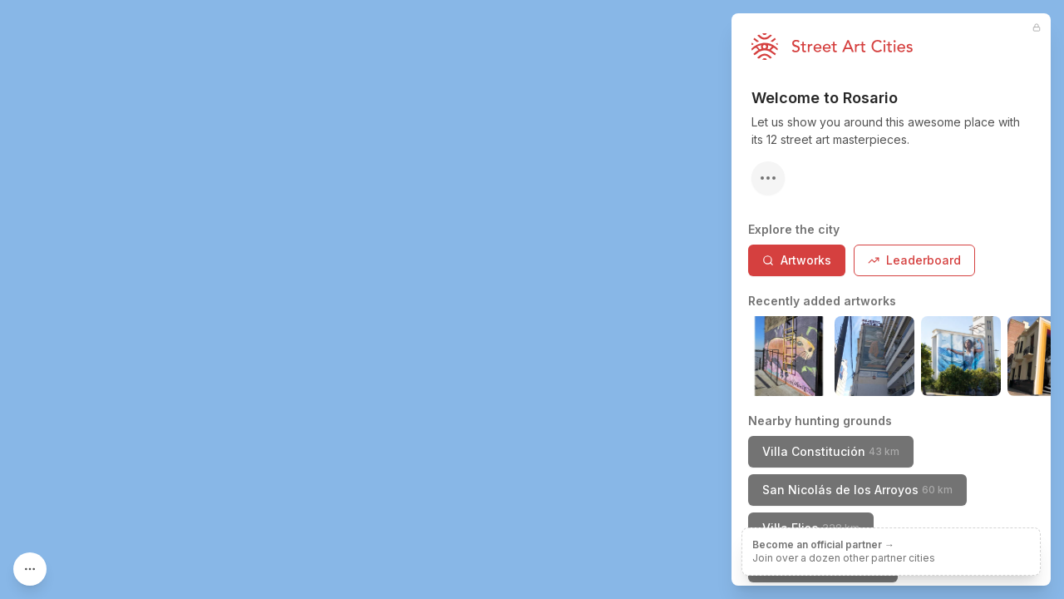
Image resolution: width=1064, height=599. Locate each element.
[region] (532, 299)
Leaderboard (914, 260)
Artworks (796, 260)
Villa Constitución (830, 451)
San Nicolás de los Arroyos (857, 490)
